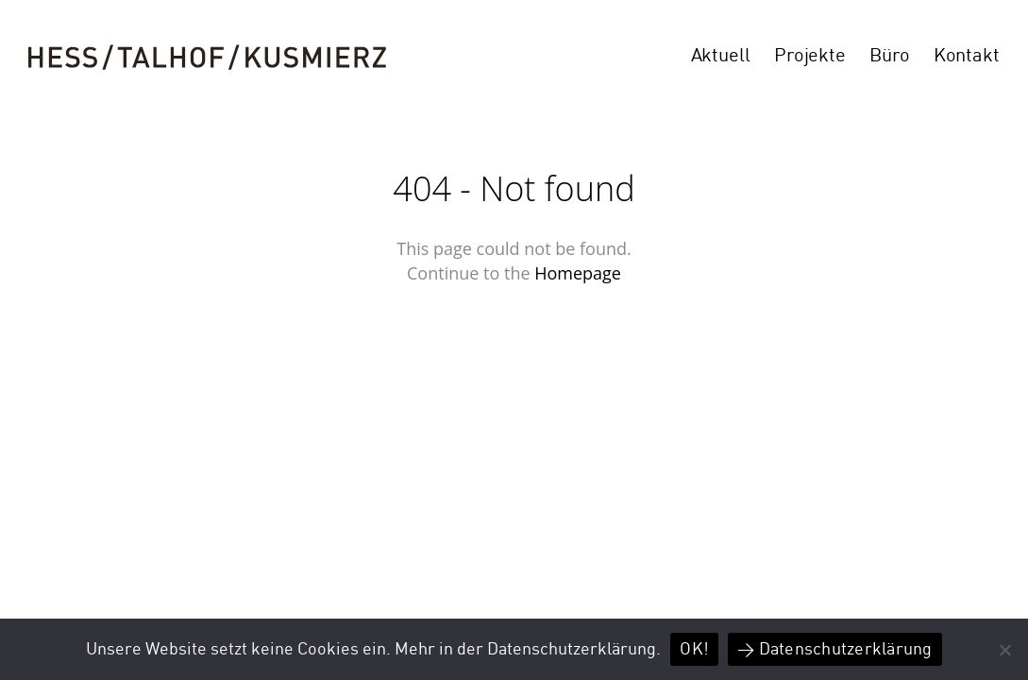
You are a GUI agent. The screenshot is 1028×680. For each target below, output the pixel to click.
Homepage (577, 273)
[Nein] (1004, 649)
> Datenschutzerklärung (835, 649)
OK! (694, 649)
